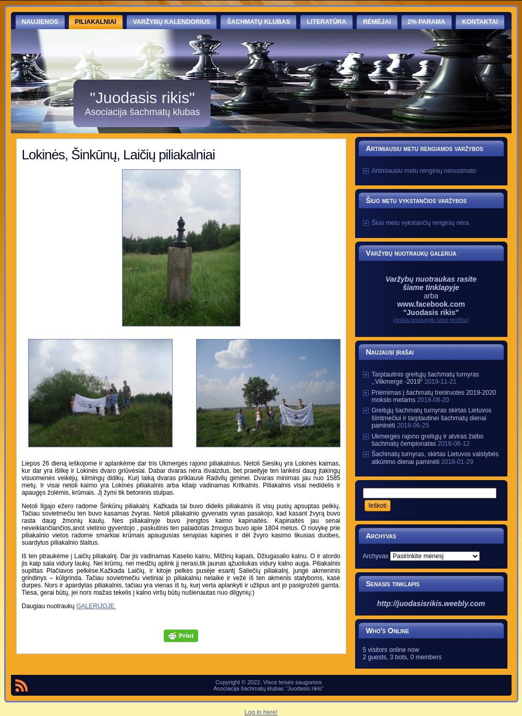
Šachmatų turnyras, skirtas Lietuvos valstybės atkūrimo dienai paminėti (435, 457)
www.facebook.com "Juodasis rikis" (431, 308)
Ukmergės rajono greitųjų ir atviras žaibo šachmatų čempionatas (428, 440)
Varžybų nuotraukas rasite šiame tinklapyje (431, 283)
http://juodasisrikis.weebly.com (431, 603)
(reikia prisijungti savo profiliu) (431, 320)
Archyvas (376, 556)
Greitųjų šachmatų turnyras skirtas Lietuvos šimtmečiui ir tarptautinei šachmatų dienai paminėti (432, 418)
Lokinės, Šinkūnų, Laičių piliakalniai (118, 154)
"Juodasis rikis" (142, 97)
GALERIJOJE (96, 606)
